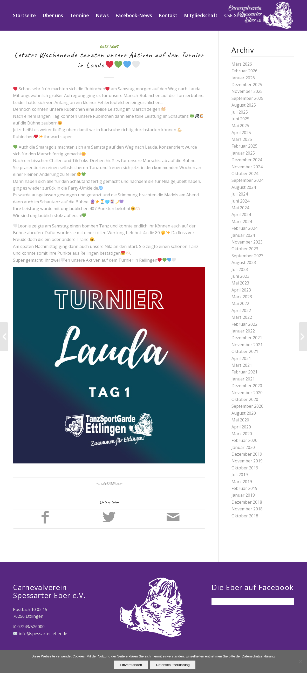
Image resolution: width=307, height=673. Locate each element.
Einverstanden (131, 665)
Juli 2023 (239, 269)
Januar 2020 (243, 447)
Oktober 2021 (244, 351)
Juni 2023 (240, 276)
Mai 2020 (240, 420)
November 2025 (247, 91)
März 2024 (241, 221)
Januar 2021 (243, 379)
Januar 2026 (243, 78)
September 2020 (247, 406)
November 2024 (247, 167)
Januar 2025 (243, 153)
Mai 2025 (240, 125)
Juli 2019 (239, 474)
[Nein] (300, 661)
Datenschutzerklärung (173, 665)
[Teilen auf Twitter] (109, 519)
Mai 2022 (240, 303)
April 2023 (241, 290)
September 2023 (247, 256)
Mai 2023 (240, 283)
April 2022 (241, 310)
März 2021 (241, 365)
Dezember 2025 (246, 84)
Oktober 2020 (244, 399)
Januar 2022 (243, 331)
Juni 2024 (240, 201)
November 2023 (247, 242)
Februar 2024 (244, 228)
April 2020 (241, 427)
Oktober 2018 (244, 516)
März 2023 (241, 297)
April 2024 (241, 214)
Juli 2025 (239, 112)
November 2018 (247, 509)
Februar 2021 (244, 372)
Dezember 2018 (246, 502)
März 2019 (241, 481)
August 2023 (243, 262)
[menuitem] (24, 15)
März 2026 (241, 64)
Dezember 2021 (246, 338)
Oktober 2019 (244, 468)
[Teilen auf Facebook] (45, 519)
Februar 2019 (244, 488)
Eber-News (109, 46)
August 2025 (243, 105)
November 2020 (247, 393)
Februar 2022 (244, 324)
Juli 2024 (239, 194)
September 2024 (247, 180)
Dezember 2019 (246, 454)
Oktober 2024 (244, 173)
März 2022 (241, 317)
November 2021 (247, 345)
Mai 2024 (240, 208)
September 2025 (247, 98)
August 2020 (243, 413)
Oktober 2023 (244, 249)
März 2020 (241, 433)
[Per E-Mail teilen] (173, 519)
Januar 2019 (243, 495)
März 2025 (241, 139)
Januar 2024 (243, 235)
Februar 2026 (244, 71)
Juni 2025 (240, 119)
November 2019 (247, 461)
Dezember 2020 (246, 385)
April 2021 (241, 358)
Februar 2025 (244, 146)
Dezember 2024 (246, 160)
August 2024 (243, 187)
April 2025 (241, 132)
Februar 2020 (244, 440)
